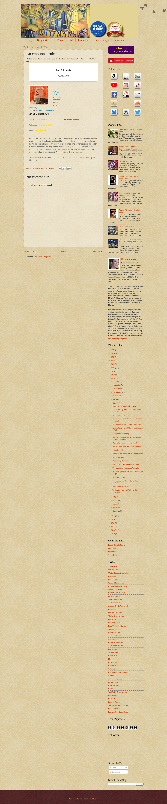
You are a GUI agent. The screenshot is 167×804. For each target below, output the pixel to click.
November (117, 385)
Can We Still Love (125, 161)
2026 (113, 350)
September (117, 392)
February (116, 507)
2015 (113, 523)
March (115, 504)
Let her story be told (126, 227)
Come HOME (113, 666)
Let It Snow (112, 579)
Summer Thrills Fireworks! (118, 606)
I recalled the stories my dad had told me (127, 454)
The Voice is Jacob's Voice (118, 705)
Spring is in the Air (115, 599)
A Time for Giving (114, 636)
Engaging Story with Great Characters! (126, 424)
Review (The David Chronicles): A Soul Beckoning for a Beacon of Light (131, 242)
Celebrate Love (114, 632)
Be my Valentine (114, 682)
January (116, 511)
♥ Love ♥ (111, 699)
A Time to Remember (116, 679)
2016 (113, 519)
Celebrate (112, 669)
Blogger (95, 799)
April (115, 500)
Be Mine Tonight (114, 596)
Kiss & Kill (112, 619)
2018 (113, 378)
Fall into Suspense (115, 613)
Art (71, 40)
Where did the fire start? (121, 415)
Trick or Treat (113, 652)
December (117, 381)
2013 (113, 530)
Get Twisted (112, 695)
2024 (113, 357)
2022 (113, 364)
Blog (29, 40)
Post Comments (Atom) (42, 257)
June (115, 403)
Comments (115, 772)
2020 (113, 371)
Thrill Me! (111, 629)
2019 (113, 375)
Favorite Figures (114, 702)
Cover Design (101, 40)
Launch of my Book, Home (118, 712)
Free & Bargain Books (116, 545)
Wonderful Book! (118, 457)
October (116, 389)
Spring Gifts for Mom (116, 583)
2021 (113, 368)
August (116, 396)
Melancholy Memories (120, 461)
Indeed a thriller (118, 450)
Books (60, 40)
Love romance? (114, 649)
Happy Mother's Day (115, 642)
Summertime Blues (115, 590)
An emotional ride (119, 477)
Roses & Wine (113, 662)
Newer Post (29, 251)
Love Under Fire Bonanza (117, 626)
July (114, 399)
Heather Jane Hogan (46, 110)
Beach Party (112, 656)
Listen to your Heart (115, 623)
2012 (113, 534)
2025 (113, 353)
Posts (113, 768)
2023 (113, 360)
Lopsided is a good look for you (124, 406)
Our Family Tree (114, 709)
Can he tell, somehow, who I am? (124, 443)
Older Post (97, 251)
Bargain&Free (44, 40)
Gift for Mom (113, 609)
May (115, 497)
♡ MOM (111, 676)
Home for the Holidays (116, 593)
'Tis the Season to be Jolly (118, 573)
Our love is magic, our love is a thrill (125, 464)
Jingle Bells (112, 566)
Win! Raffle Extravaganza (117, 692)
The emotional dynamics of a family (125, 468)
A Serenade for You (115, 646)
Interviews (119, 40)
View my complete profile (117, 339)
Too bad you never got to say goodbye (126, 446)
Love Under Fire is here (121, 486)
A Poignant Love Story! (121, 434)
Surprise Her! (113, 570)
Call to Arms (112, 639)
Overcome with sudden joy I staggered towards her (129, 194)
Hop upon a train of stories (118, 672)
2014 (113, 526)
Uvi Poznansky (130, 259)
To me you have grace (127, 147)
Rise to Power (113, 685)
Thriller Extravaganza (116, 616)
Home (64, 251)
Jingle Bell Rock (114, 603)
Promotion (83, 40)
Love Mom (112, 576)
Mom (110, 659)
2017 (113, 516)
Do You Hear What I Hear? (118, 586)
